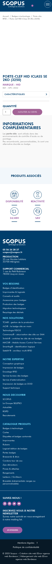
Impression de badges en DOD (17, 384)
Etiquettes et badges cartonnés (17, 436)
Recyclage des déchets (13, 312)
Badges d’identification (13, 288)
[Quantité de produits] (7, 112)
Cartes (6, 432)
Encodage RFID (10, 371)
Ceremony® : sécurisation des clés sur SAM (23, 334)
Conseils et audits (11, 296)
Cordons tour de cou (12, 460)
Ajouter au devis (27, 112)
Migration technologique (14, 308)
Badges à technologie (21, 16)
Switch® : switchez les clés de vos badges (22, 338)
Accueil (6, 16)
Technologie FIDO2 (12, 330)
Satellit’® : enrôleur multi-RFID (17, 350)
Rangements (8, 473)
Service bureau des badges (15, 375)
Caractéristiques (14, 94)
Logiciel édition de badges (15, 448)
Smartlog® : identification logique (19, 346)
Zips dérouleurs (10, 464)
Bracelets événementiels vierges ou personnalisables (19, 482)
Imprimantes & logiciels (14, 292)
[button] (26, 94)
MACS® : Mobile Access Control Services (22, 342)
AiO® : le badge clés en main (17, 326)
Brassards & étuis (11, 456)
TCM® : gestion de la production (18, 322)
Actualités (7, 407)
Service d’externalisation (14, 379)
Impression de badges (13, 367)
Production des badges (13, 304)
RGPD (5, 411)
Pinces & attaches (11, 469)
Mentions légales (25, 542)
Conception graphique (13, 363)
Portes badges (9, 452)
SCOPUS (7, 399)
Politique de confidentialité (26, 547)
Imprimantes (9, 440)
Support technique (11, 388)
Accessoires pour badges (14, 300)
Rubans (6, 444)
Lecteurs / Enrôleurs (12, 477)
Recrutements (9, 415)
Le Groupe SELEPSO (12, 403)
